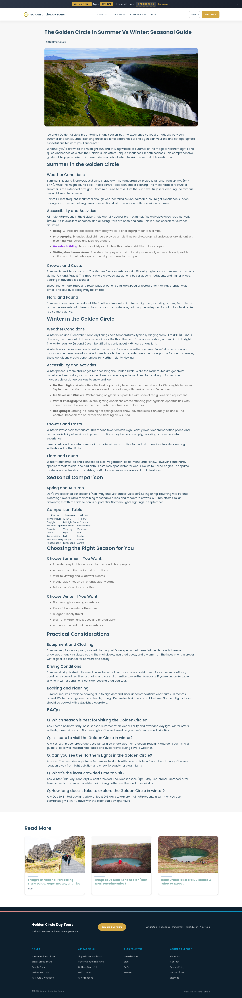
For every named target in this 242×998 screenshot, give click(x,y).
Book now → (164, 4)
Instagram (178, 927)
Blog (126, 961)
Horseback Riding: (65, 246)
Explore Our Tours (112, 927)
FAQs (126, 967)
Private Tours (39, 967)
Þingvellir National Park (90, 956)
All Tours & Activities (43, 977)
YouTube (205, 927)
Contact (174, 961)
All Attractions (85, 977)
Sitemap (174, 977)
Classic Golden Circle (43, 956)
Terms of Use (177, 972)
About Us (175, 956)
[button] (103, 14)
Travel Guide (131, 956)
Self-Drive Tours (40, 972)
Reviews (128, 972)
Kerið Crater (84, 972)
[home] (44, 14)
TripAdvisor (192, 927)
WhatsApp (151, 927)
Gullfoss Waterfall (87, 967)
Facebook (164, 927)
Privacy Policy (177, 967)
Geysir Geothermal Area (91, 961)
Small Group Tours (42, 961)
